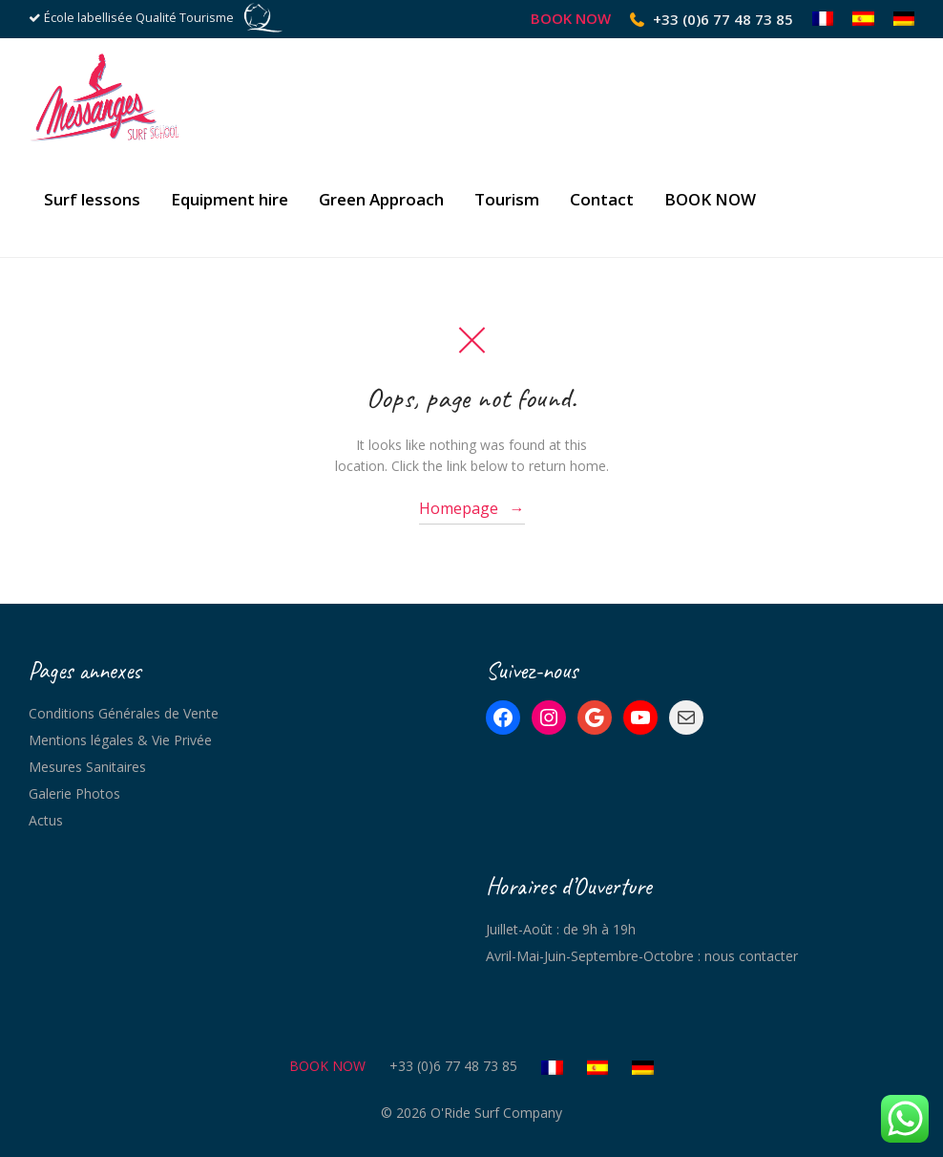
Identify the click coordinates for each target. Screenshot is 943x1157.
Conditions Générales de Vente (124, 713)
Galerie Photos (74, 793)
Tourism (506, 199)
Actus (46, 820)
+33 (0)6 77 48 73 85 (723, 19)
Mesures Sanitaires (87, 767)
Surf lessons (92, 199)
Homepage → (472, 508)
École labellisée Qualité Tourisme (139, 18)
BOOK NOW (571, 18)
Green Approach (381, 199)
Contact (602, 199)
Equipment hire (229, 199)
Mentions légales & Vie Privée (120, 740)
